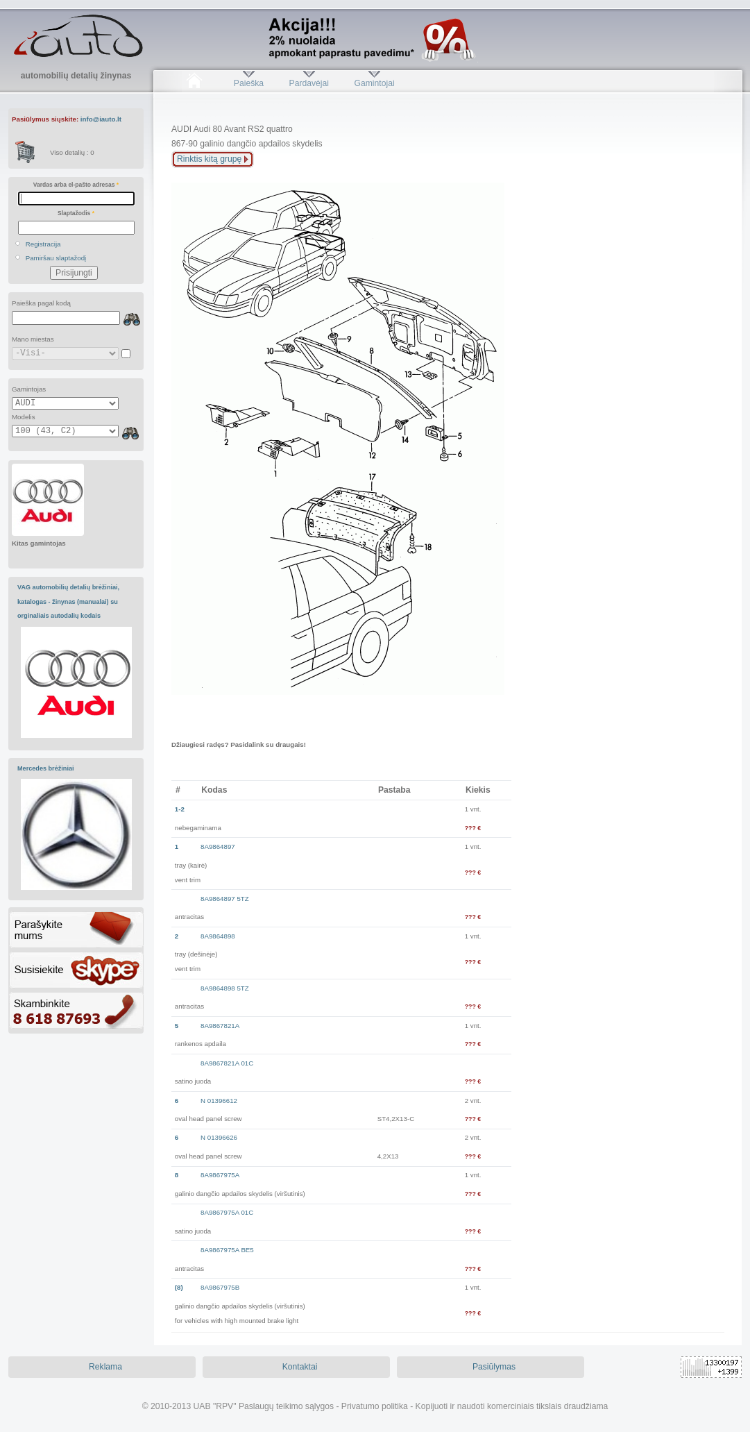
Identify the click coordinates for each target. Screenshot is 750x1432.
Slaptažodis (76, 213)
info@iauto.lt (100, 119)
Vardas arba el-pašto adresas (76, 184)
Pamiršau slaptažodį (56, 258)
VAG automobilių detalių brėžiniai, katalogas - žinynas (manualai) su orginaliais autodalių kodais (68, 601)
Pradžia (194, 83)
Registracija (43, 244)
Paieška (249, 83)
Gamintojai (374, 83)
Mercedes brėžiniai (45, 768)
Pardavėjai (309, 83)
